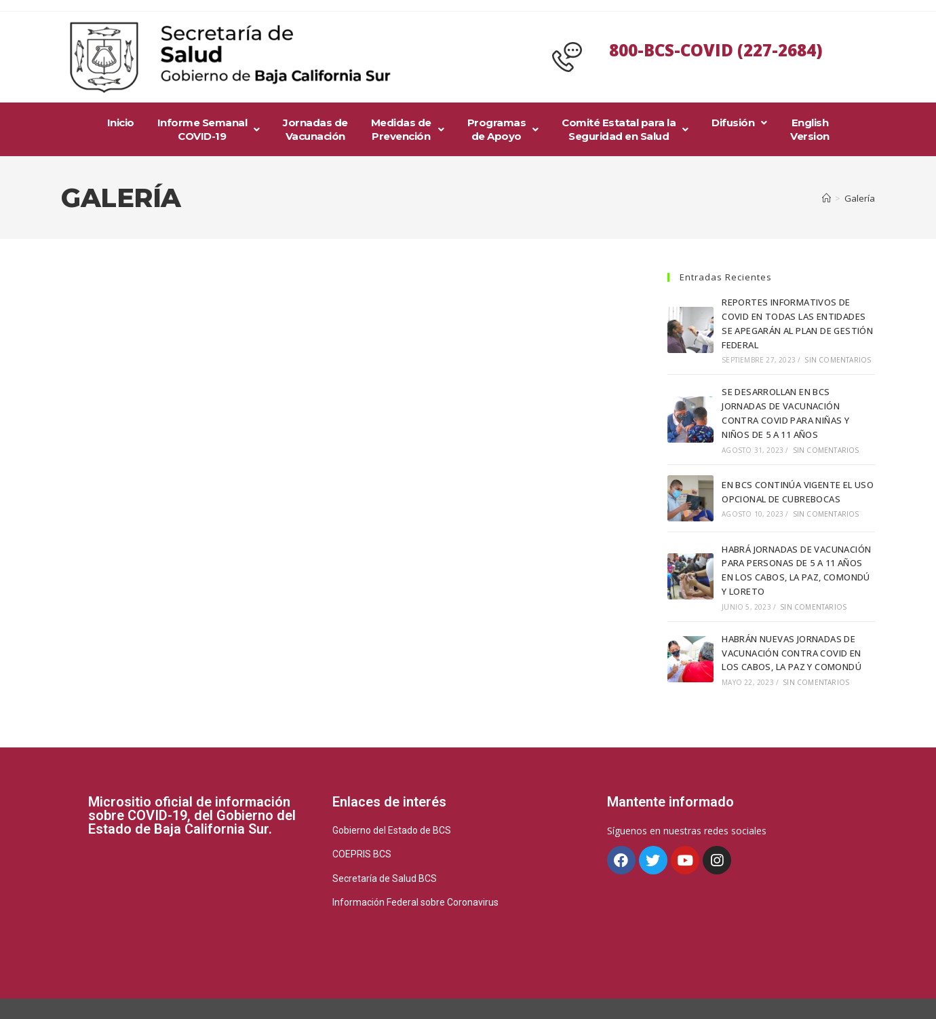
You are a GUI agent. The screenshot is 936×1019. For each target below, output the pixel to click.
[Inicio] (826, 198)
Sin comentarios (837, 360)
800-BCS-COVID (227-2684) (716, 50)
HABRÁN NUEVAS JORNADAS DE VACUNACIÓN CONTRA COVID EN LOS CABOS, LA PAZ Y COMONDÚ (791, 653)
